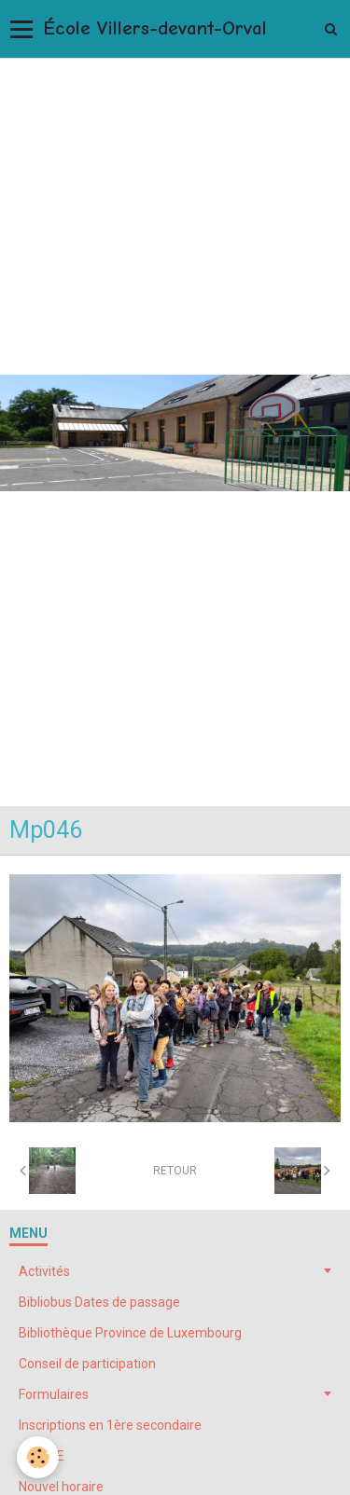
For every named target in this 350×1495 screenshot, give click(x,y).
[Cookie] (38, 1457)
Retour (175, 1170)
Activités (44, 1271)
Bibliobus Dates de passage (99, 1302)
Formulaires (54, 1394)
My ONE (41, 1455)
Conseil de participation (87, 1363)
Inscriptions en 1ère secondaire (110, 1425)
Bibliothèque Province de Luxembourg (130, 1332)
